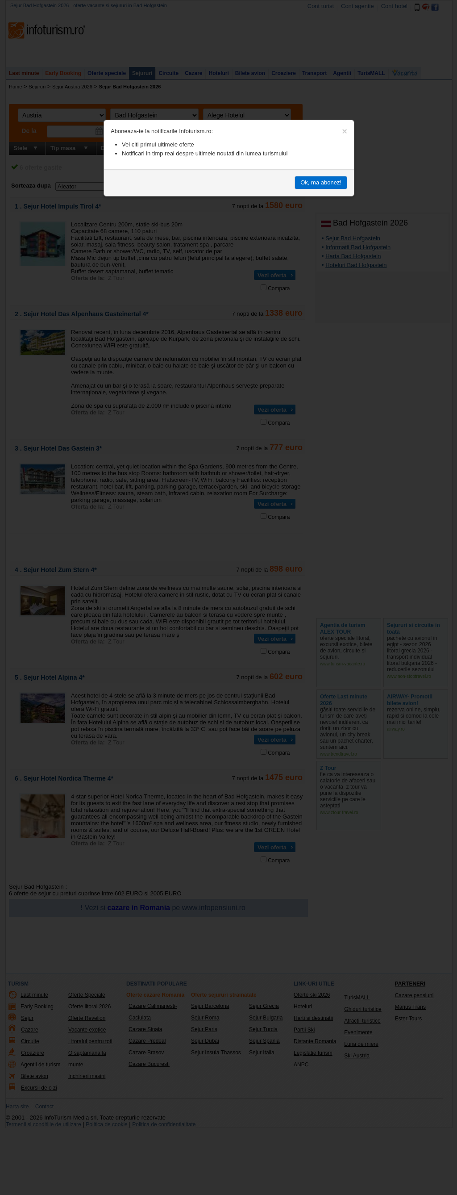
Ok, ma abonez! (320, 182)
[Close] (344, 131)
